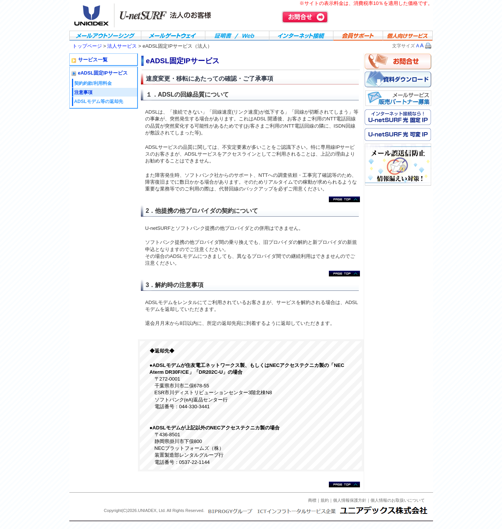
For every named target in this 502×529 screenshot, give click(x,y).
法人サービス (122, 46)
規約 (325, 500)
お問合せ (304, 17)
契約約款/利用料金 (93, 83)
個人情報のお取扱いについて (398, 500)
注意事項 (83, 92)
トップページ (87, 46)
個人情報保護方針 (349, 500)
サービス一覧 (93, 59)
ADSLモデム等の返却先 (98, 101)
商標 (312, 500)
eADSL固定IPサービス (103, 73)
